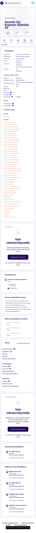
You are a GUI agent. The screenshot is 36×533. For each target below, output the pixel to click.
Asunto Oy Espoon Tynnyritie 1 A (11, 164)
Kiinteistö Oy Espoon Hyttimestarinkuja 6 (13, 201)
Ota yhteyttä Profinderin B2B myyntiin (18, 527)
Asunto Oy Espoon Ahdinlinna (10, 124)
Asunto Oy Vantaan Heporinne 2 (11, 190)
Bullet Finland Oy (7, 197)
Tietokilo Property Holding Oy (10, 217)
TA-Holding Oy (7, 210)
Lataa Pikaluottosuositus (23, 343)
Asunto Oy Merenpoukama (10, 173)
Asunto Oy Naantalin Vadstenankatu (12, 177)
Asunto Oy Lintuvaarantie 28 (13, 327)
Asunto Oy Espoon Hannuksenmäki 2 (12, 129)
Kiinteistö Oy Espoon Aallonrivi (14, 322)
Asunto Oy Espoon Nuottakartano (11, 153)
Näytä (18, 96)
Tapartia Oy (6, 214)
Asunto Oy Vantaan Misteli (10, 192)
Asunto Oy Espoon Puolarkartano (11, 159)
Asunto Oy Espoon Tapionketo (10, 162)
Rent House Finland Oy (9, 208)
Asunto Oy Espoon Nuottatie (10, 155)
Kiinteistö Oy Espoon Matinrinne (11, 203)
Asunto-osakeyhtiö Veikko (9, 122)
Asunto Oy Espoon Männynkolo (11, 146)
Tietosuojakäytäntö (20, 525)
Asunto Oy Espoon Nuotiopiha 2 (11, 151)
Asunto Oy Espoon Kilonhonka (11, 137)
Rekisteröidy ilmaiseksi (18, 257)
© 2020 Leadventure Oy (10, 523)
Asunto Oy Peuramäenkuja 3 (10, 179)
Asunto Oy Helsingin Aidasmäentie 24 (12, 168)
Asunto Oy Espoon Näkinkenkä (11, 157)
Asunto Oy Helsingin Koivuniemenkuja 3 (13, 170)
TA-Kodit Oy (6, 212)
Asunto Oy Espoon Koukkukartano (11, 140)
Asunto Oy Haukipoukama (10, 166)
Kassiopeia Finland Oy (9, 199)
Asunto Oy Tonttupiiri (8, 184)
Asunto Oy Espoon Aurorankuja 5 (11, 126)
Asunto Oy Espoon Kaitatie (10, 133)
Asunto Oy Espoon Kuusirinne (10, 144)
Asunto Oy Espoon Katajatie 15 (11, 135)
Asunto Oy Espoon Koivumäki (14, 333)
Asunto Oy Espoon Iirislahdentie (11, 131)
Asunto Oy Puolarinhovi (9, 181)
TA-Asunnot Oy (7, 116)
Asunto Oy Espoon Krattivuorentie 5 (12, 142)
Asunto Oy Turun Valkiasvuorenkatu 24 (12, 188)
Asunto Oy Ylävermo (8, 195)
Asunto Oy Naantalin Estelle (10, 175)
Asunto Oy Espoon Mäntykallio (11, 148)
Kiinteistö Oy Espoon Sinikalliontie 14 (12, 206)
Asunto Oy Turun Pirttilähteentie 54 (12, 186)
